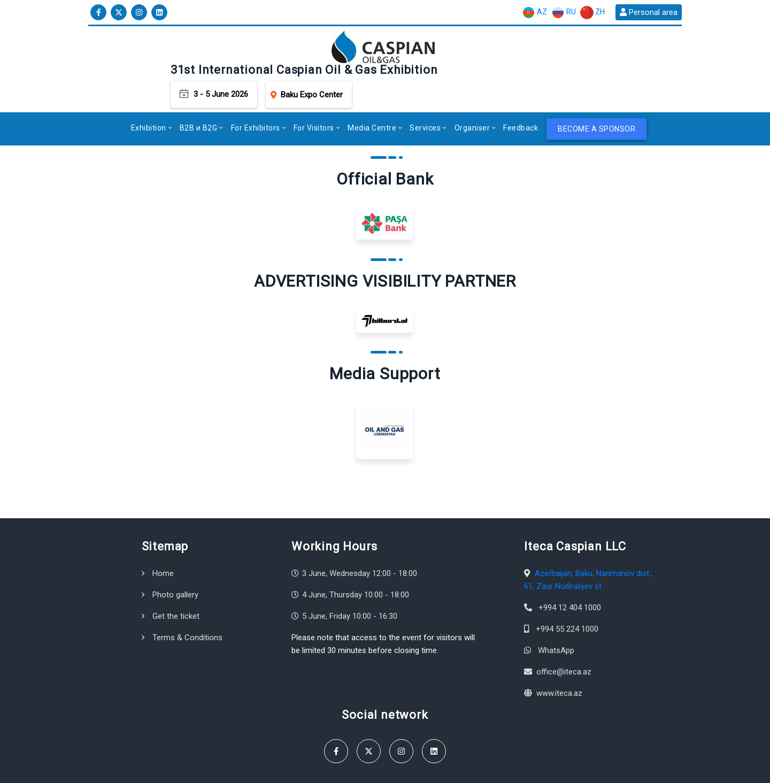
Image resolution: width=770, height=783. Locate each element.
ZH (592, 12)
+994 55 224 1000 (567, 596)
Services (425, 95)
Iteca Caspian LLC (163, 769)
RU (563, 12)
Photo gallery (175, 562)
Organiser (472, 95)
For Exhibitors (255, 95)
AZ (534, 12)
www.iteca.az (559, 660)
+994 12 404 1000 (569, 575)
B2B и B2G (199, 95)
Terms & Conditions (187, 605)
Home (163, 541)
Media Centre (372, 95)
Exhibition (148, 95)
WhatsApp (556, 618)
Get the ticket (175, 583)
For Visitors (314, 95)
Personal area (648, 12)
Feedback (520, 95)
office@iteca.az (563, 639)
